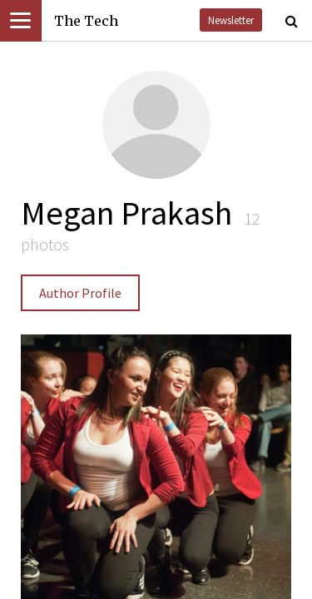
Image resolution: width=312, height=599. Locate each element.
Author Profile (80, 293)
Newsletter (231, 20)
